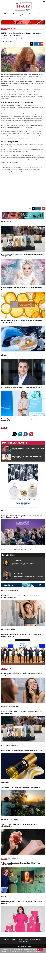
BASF (29, 89)
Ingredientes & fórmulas (8, 28)
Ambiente (5, 782)
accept (40, 949)
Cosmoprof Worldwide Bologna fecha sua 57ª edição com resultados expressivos (21, 516)
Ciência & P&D (6, 668)
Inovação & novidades (10, 819)
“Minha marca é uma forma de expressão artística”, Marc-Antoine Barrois (20, 864)
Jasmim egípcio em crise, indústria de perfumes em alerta (20, 787)
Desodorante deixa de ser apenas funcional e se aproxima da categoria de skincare (21, 596)
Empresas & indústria (9, 858)
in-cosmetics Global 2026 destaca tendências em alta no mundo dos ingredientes (22, 255)
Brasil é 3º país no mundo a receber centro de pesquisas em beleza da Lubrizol (20, 419)
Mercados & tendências (10, 591)
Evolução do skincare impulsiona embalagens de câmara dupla (22, 750)
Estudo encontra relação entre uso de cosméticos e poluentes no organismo (22, 674)
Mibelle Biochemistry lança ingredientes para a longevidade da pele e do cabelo (21, 288)
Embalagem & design (9, 745)
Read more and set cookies (34, 951)
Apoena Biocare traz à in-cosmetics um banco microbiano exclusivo (20, 354)
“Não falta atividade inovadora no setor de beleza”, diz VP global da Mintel (20, 825)
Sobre (6, 939)
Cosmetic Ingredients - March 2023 (12, 172)
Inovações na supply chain (14, 443)
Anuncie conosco (24, 939)
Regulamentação (8, 629)
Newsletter (35, 939)
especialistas (8, 555)
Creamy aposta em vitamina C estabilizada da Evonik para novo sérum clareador (22, 321)
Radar (3, 896)
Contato (13, 939)
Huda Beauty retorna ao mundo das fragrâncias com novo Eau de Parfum (22, 902)
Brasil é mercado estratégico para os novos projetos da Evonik (21, 387)
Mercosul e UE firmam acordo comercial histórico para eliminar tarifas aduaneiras (22, 635)
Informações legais (23, 941)
